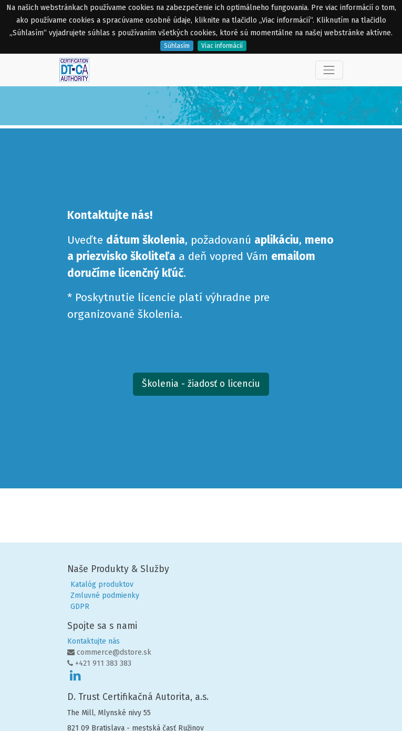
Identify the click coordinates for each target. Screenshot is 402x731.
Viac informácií (222, 45)
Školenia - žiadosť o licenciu (201, 383)
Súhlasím (177, 45)
